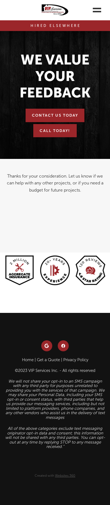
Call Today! (55, 130)
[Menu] (97, 10)
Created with (55, 476)
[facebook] (63, 345)
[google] (46, 345)
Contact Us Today (55, 115)
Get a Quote (48, 360)
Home (28, 360)
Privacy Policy (75, 360)
